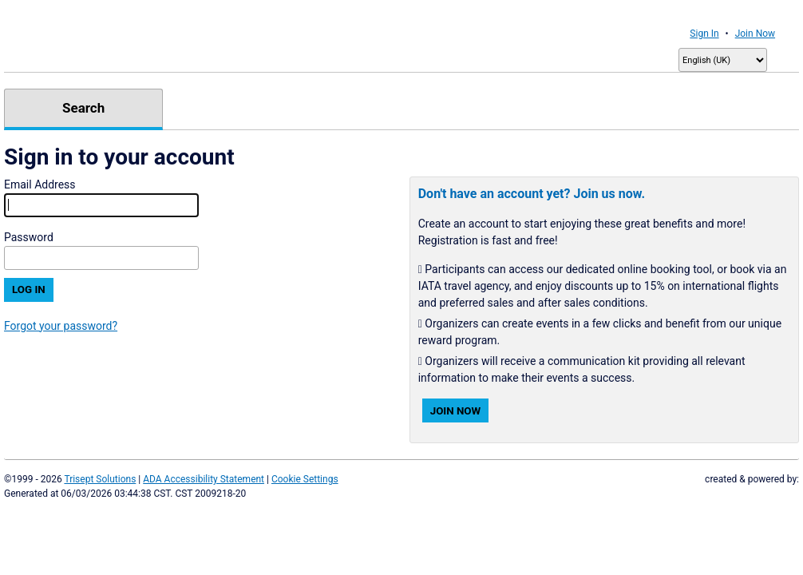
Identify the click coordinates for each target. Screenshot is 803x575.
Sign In (704, 33)
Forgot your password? (60, 325)
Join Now (755, 33)
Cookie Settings (304, 479)
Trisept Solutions (100, 479)
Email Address (40, 184)
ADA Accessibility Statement (203, 479)
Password (28, 237)
